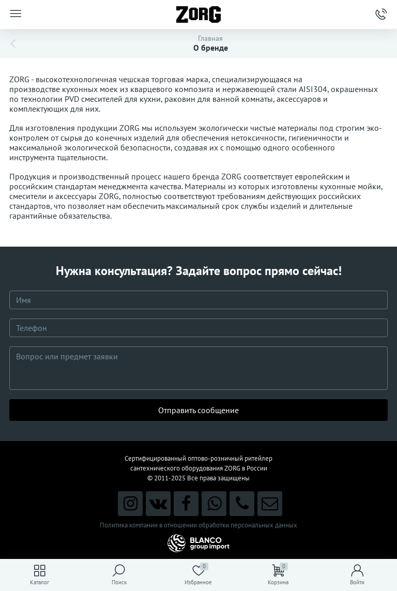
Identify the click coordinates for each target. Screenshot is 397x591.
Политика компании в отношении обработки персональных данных (198, 525)
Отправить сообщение (198, 410)
